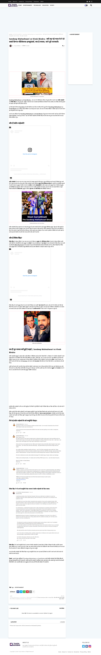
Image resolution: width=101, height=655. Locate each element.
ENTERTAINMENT (27, 5)
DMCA (41, 1)
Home (9, 1)
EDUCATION (45, 5)
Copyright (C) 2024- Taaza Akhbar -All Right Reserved (22, 651)
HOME (20, 5)
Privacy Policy (29, 1)
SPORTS (52, 5)
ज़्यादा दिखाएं (61, 608)
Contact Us (21, 1)
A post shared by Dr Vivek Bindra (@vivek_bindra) (30, 295)
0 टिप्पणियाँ (62, 622)
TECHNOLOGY (37, 5)
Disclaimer (36, 1)
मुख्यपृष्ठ (10, 34)
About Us (15, 1)
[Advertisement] (50, 19)
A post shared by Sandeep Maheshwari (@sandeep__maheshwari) (30, 174)
